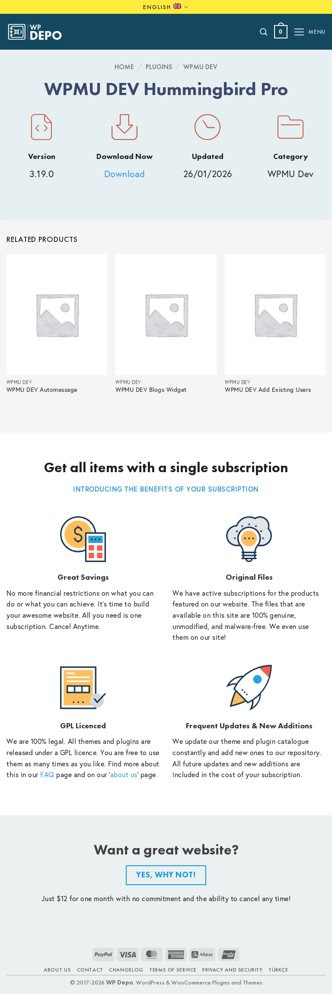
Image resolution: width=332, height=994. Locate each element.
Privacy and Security (232, 969)
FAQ (47, 774)
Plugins (159, 66)
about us (123, 774)
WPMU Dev (200, 66)
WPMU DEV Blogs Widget (151, 390)
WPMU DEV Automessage (41, 390)
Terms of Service (173, 969)
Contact (90, 969)
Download (124, 174)
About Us (57, 969)
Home (124, 66)
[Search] (264, 32)
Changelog (126, 969)
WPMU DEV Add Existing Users (268, 390)
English (166, 7)
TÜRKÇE (278, 969)
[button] (280, 31)
